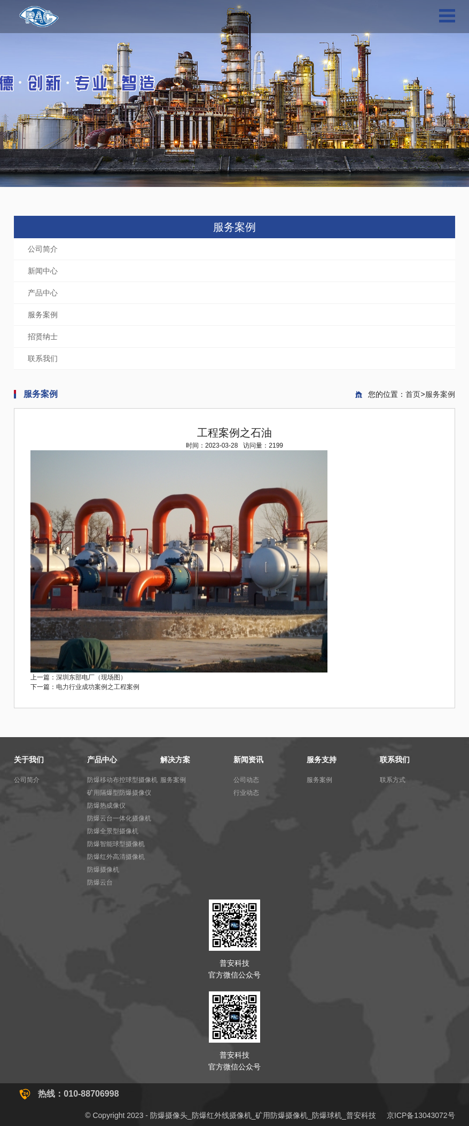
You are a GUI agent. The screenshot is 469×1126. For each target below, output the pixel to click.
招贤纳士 (43, 336)
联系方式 (392, 780)
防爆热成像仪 (106, 805)
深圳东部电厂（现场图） (91, 677)
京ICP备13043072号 (421, 1115)
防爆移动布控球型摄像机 (122, 780)
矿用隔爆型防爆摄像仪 (119, 792)
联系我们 (43, 358)
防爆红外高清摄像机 (116, 857)
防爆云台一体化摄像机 (119, 818)
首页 (412, 394)
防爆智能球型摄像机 (116, 844)
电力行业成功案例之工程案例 (97, 687)
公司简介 (43, 249)
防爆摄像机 (103, 869)
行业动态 (246, 792)
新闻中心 (43, 271)
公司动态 (246, 780)
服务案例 (43, 314)
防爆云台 (100, 882)
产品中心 (43, 292)
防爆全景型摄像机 (112, 831)
